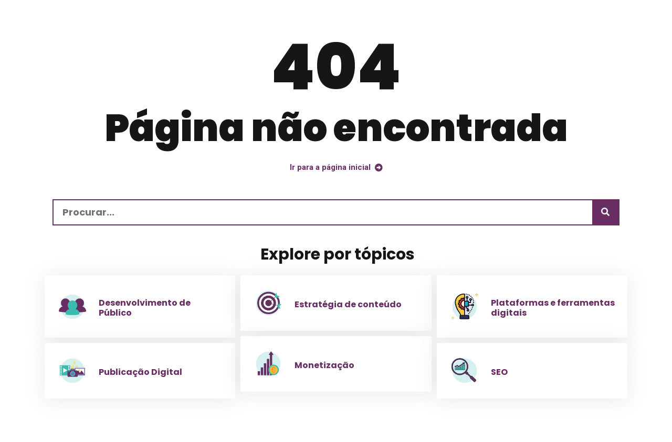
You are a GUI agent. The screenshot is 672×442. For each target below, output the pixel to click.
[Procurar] (605, 212)
